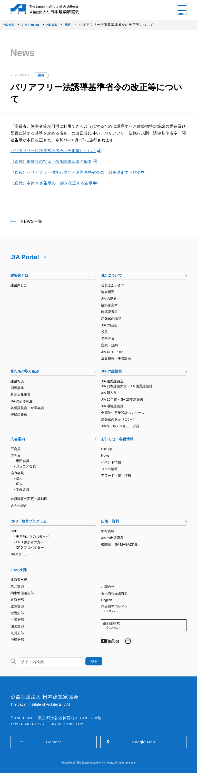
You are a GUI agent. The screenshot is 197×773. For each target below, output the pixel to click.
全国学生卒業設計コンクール (122, 413)
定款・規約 (109, 345)
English (106, 600)
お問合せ (107, 587)
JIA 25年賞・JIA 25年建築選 (122, 399)
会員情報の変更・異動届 (29, 499)
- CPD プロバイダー (29, 547)
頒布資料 (107, 531)
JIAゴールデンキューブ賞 (120, 426)
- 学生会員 (21, 489)
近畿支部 (17, 613)
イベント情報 (111, 462)
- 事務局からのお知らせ (31, 536)
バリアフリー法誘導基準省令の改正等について (53, 151)
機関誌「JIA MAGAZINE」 (121, 544)
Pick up (106, 449)
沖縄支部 (17, 640)
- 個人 (18, 484)
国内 (41, 75)
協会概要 (107, 292)
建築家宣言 (109, 312)
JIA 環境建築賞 (112, 406)
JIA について (111, 275)
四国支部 (17, 626)
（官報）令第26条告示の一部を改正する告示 (52, 183)
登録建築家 (19, 414)
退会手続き (19, 505)
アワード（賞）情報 (116, 475)
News (105, 455)
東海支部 (17, 600)
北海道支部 (19, 580)
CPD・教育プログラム (29, 521)
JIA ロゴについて (114, 352)
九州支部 (17, 633)
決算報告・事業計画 (116, 358)
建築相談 (17, 381)
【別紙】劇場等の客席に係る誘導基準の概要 (51, 161)
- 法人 (18, 478)
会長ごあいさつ (112, 285)
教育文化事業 (21, 394)
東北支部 (17, 586)
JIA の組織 (109, 325)
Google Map (143, 742)
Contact (53, 742)
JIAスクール (20, 554)
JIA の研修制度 (22, 401)
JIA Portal (25, 257)
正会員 (16, 449)
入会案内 (18, 439)
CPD (14, 531)
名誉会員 (107, 338)
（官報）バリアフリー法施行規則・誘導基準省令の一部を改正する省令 (76, 172)
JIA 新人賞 (109, 393)
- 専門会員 (21, 461)
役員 (104, 332)
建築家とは (19, 275)
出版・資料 (110, 521)
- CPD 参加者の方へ (29, 542)
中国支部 (17, 620)
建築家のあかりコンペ (117, 419)
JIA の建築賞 (111, 371)
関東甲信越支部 (22, 593)
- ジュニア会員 (25, 466)
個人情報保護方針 (114, 593)
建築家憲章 (109, 305)
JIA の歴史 (109, 298)
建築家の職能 (111, 318)
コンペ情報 (109, 469)
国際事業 (17, 388)
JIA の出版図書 (112, 538)
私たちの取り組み (25, 371)
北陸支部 (17, 606)
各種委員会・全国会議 (27, 408)
